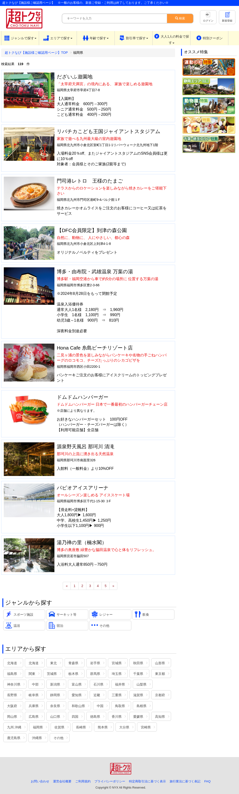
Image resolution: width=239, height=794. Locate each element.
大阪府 (12, 706)
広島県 (34, 716)
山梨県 (141, 684)
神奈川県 (13, 684)
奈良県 (55, 706)
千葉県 (138, 674)
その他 (58, 738)
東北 (53, 663)
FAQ (207, 781)
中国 (100, 706)
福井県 (120, 684)
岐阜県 (34, 695)
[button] (20, 38)
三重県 (117, 695)
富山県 (77, 684)
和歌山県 (78, 706)
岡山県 (12, 716)
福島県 (12, 674)
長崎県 (81, 727)
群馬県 (95, 674)
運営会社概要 (62, 781)
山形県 (160, 663)
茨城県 (52, 674)
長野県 (12, 695)
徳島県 (95, 716)
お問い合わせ (40, 781)
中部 (35, 684)
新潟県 (55, 684)
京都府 (160, 695)
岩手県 (95, 663)
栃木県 (73, 674)
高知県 (160, 716)
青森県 (73, 663)
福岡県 (38, 727)
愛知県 (77, 695)
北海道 (12, 663)
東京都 (160, 674)
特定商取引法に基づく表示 (147, 781)
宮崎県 (146, 727)
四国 (75, 716)
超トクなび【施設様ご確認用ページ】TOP (36, 52)
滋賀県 (138, 695)
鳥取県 (120, 706)
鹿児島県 (13, 738)
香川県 (117, 716)
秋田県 (138, 663)
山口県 (55, 716)
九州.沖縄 (14, 727)
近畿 (96, 695)
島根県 (141, 706)
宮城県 (117, 663)
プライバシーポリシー (109, 781)
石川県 (98, 684)
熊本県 (103, 727)
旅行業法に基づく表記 (185, 781)
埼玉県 (117, 674)
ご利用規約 (83, 781)
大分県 (124, 727)
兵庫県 (34, 706)
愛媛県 (138, 716)
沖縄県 (37, 738)
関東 (32, 674)
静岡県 (55, 695)
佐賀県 (59, 727)
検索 (180, 18)
